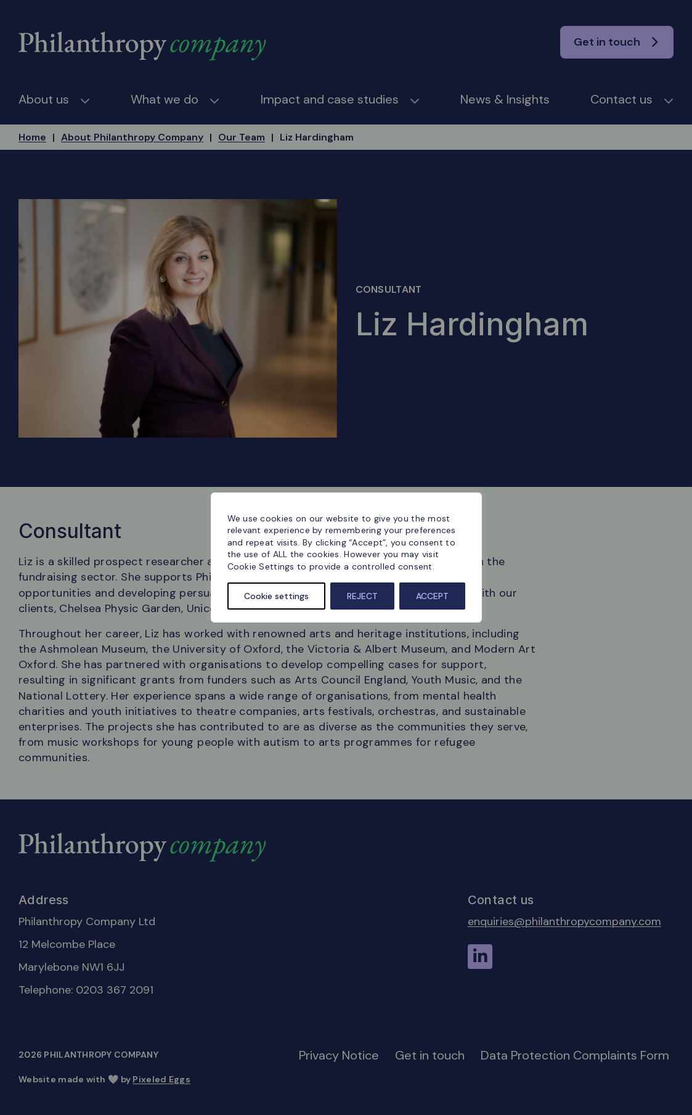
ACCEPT (432, 596)
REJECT (362, 596)
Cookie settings (276, 596)
